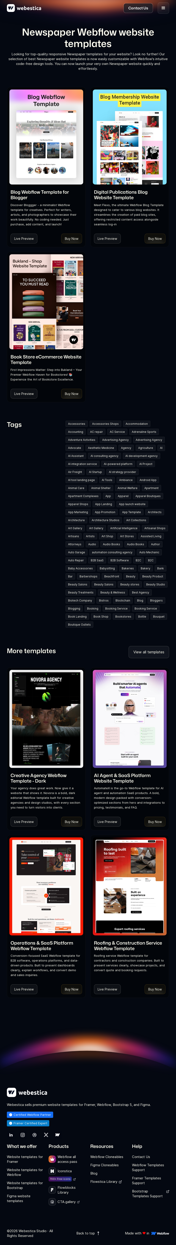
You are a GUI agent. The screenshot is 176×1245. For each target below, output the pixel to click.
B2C (138, 560)
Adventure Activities (81, 440)
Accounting (75, 432)
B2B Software (119, 560)
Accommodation (137, 423)
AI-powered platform (118, 464)
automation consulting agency (112, 552)
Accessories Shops (105, 423)
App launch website (132, 504)
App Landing (103, 504)
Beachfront (111, 576)
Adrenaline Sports (144, 432)
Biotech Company (80, 600)
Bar (70, 576)
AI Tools (107, 480)
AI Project (145, 464)
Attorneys (74, 544)
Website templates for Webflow (25, 1172)
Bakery (145, 568)
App (108, 496)
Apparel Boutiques (148, 496)
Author (155, 544)
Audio (92, 544)
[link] (46, 194)
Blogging (74, 608)
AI (161, 448)
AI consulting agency (104, 456)
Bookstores (123, 616)
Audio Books (111, 544)
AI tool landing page (81, 480)
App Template (131, 512)
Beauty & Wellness (112, 592)
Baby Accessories (80, 568)
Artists (90, 536)
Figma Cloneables (104, 1165)
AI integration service (82, 464)
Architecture (76, 520)
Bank (160, 568)
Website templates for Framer (25, 1159)
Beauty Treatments (81, 592)
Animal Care (76, 488)
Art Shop (107, 536)
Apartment (151, 488)
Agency (126, 448)
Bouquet (159, 616)
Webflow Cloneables (106, 1157)
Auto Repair (76, 560)
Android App (148, 480)
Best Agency (140, 592)
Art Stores (127, 536)
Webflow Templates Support (148, 1167)
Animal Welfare (128, 488)
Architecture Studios (105, 520)
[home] (24, 8)
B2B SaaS (97, 560)
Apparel (123, 496)
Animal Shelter (101, 488)
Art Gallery (75, 528)
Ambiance (126, 480)
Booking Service (116, 608)
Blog (140, 600)
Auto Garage (76, 552)
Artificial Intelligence (124, 528)
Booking (92, 608)
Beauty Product (152, 576)
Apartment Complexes (83, 496)
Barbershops (88, 576)
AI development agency (141, 456)
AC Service (117, 432)
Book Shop (101, 616)
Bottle (142, 616)
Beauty (130, 576)
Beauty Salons (77, 584)
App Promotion (105, 512)
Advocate (74, 448)
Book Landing (77, 616)
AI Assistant (76, 456)
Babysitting (107, 568)
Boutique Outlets (79, 624)
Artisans (73, 536)
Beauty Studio (155, 584)
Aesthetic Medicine (101, 448)
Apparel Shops (78, 504)
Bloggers (156, 600)
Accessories (76, 423)
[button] (163, 8)
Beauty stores (129, 584)
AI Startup (95, 472)
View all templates (148, 652)
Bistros (104, 600)
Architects (155, 512)
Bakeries (128, 568)
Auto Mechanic (149, 552)
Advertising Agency (115, 440)
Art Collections (136, 520)
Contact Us (141, 1157)
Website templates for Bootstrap (25, 1185)
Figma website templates (18, 1198)
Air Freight (75, 472)
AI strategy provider (122, 472)
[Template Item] (46, 137)
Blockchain (123, 600)
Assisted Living (151, 536)
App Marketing (78, 512)
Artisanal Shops (154, 528)
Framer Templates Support (146, 1180)
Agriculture (145, 448)
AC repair (96, 432)
